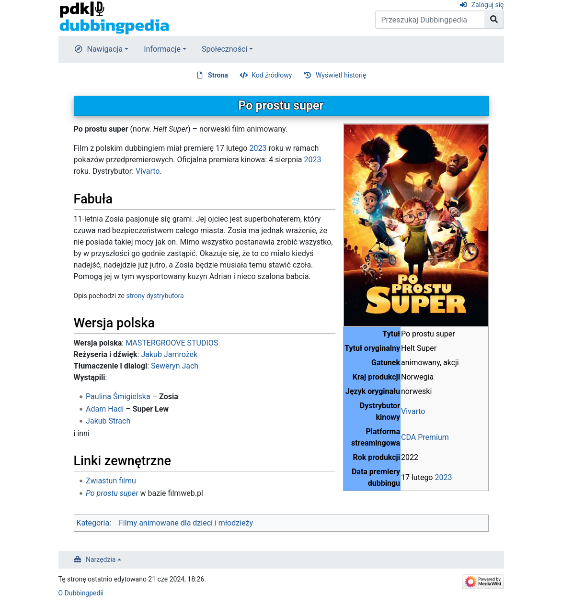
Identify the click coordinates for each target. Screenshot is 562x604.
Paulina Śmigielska (118, 396)
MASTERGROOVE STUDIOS (172, 342)
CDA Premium (425, 437)
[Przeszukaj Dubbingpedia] (430, 20)
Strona (218, 75)
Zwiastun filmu (111, 480)
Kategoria (93, 522)
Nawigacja (105, 49)
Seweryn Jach (174, 365)
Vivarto (413, 411)
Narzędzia (100, 559)
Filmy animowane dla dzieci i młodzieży (186, 522)
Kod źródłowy (272, 75)
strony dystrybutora (155, 296)
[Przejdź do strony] (494, 20)
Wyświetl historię (341, 75)
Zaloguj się (487, 5)
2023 (443, 477)
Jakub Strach (108, 420)
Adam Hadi (105, 409)
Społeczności (224, 49)
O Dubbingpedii (81, 593)
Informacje (162, 49)
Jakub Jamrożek (169, 354)
